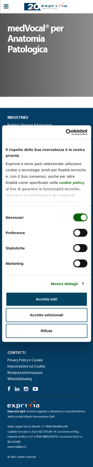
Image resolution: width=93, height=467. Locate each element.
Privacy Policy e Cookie (25, 360)
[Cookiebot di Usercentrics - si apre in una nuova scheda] (66, 132)
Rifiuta (46, 331)
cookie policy (71, 182)
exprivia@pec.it (16, 446)
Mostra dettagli (64, 283)
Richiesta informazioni (24, 373)
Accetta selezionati (46, 315)
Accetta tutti (46, 299)
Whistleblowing (19, 379)
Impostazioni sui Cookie (26, 367)
